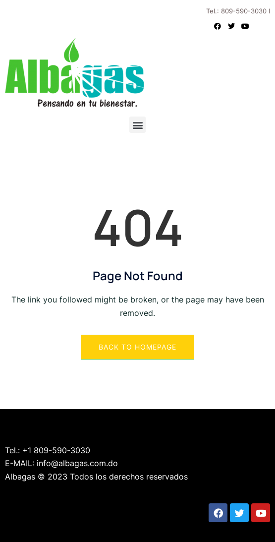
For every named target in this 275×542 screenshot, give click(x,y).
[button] (137, 125)
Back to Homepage (137, 347)
